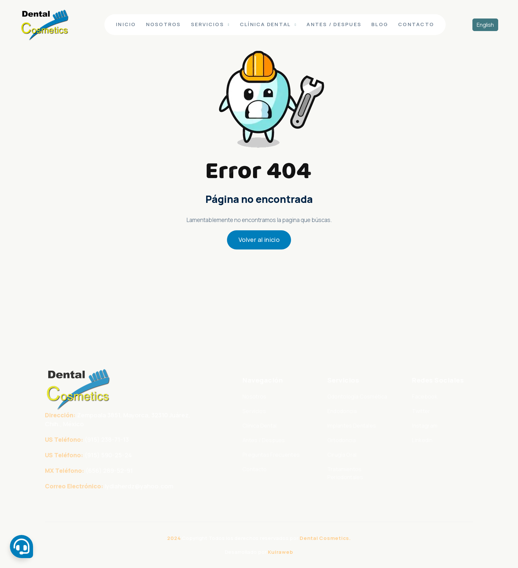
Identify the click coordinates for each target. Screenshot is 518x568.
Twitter (421, 416)
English (485, 24)
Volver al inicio (259, 240)
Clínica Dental (265, 24)
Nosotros (163, 24)
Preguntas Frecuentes (271, 460)
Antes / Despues (334, 24)
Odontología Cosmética (357, 402)
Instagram (424, 431)
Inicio (126, 24)
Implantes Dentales (351, 431)
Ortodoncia (341, 445)
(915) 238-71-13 (107, 445)
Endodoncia (342, 416)
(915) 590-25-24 (108, 461)
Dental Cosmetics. (325, 538)
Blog (379, 24)
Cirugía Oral (342, 460)
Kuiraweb (280, 552)
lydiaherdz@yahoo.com (139, 492)
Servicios (207, 24)
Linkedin (422, 445)
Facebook (424, 402)
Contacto (416, 24)
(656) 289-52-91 (109, 476)
